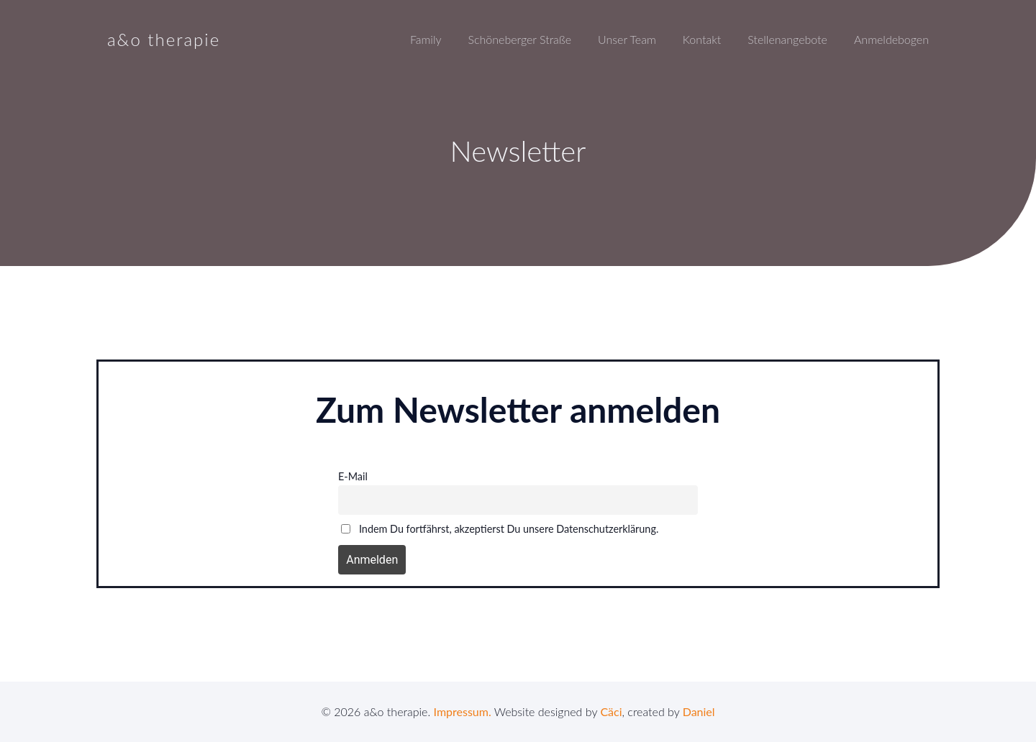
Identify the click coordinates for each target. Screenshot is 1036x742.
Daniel (699, 711)
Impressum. (462, 711)
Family (426, 39)
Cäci (611, 711)
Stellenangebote (787, 39)
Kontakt (702, 39)
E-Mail (353, 476)
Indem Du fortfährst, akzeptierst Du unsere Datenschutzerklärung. (499, 529)
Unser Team (627, 39)
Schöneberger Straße (519, 39)
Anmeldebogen (891, 39)
